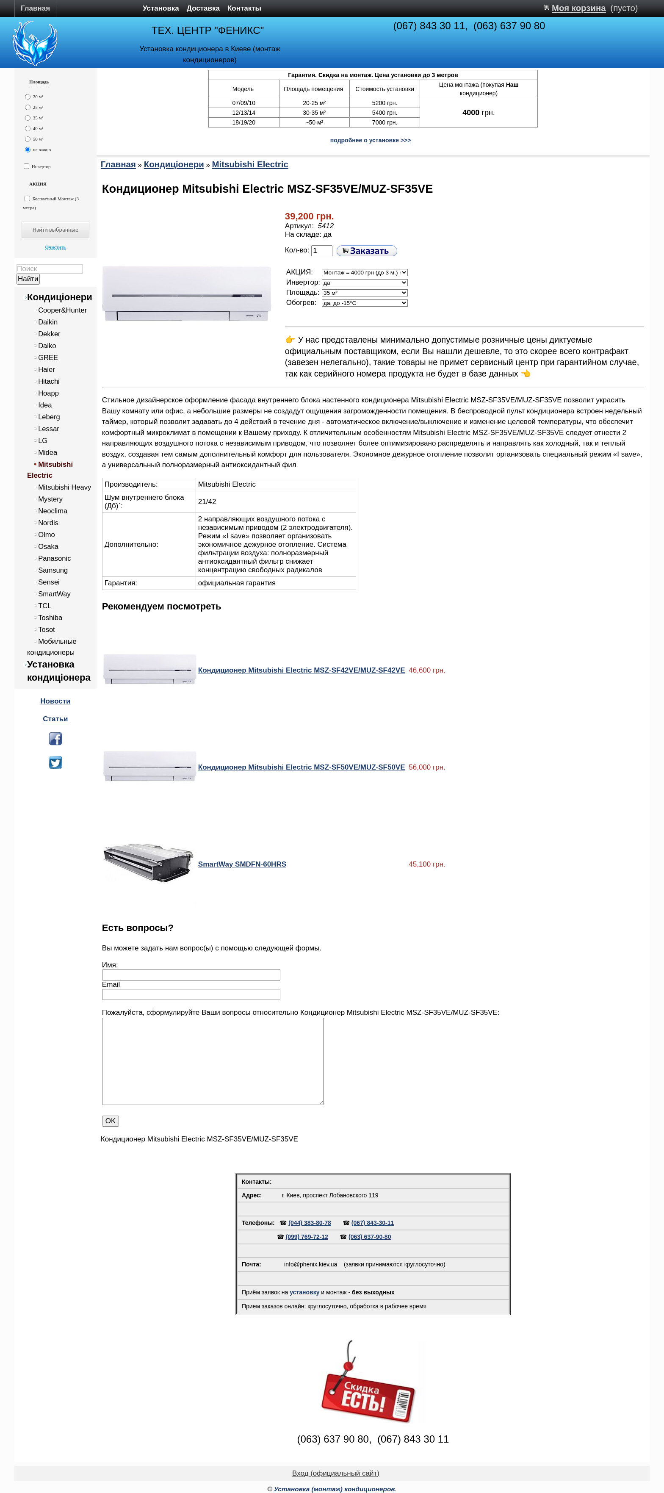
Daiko (47, 346)
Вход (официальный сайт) (335, 1473)
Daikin (48, 322)
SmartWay (54, 594)
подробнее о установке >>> (370, 140)
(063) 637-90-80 (370, 1236)
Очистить (55, 246)
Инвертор (37, 166)
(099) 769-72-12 (307, 1236)
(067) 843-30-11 (372, 1222)
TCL (44, 606)
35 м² (34, 118)
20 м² (34, 97)
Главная (35, 8)
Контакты (244, 8)
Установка (161, 8)
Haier (46, 370)
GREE (48, 358)
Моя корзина (579, 8)
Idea (45, 405)
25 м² (34, 107)
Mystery (50, 499)
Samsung (53, 570)
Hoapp (48, 393)
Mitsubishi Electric (250, 164)
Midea (47, 453)
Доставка (203, 8)
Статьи (55, 719)
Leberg (49, 417)
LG (42, 441)
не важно (38, 149)
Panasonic (54, 558)
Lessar (48, 429)
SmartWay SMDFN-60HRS (242, 864)
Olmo (46, 535)
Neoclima (52, 511)
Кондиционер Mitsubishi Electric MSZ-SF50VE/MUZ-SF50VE (301, 767)
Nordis (48, 523)
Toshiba (50, 618)
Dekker (49, 334)
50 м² (34, 139)
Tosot (46, 630)
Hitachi (49, 381)
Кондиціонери (59, 297)
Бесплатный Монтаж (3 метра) (51, 203)
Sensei (49, 582)
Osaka (48, 547)
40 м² (34, 128)
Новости (55, 701)
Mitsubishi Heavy (64, 487)
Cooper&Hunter (62, 310)
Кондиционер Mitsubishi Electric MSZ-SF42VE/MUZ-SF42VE (301, 670)
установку (304, 1292)
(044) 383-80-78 (309, 1222)
